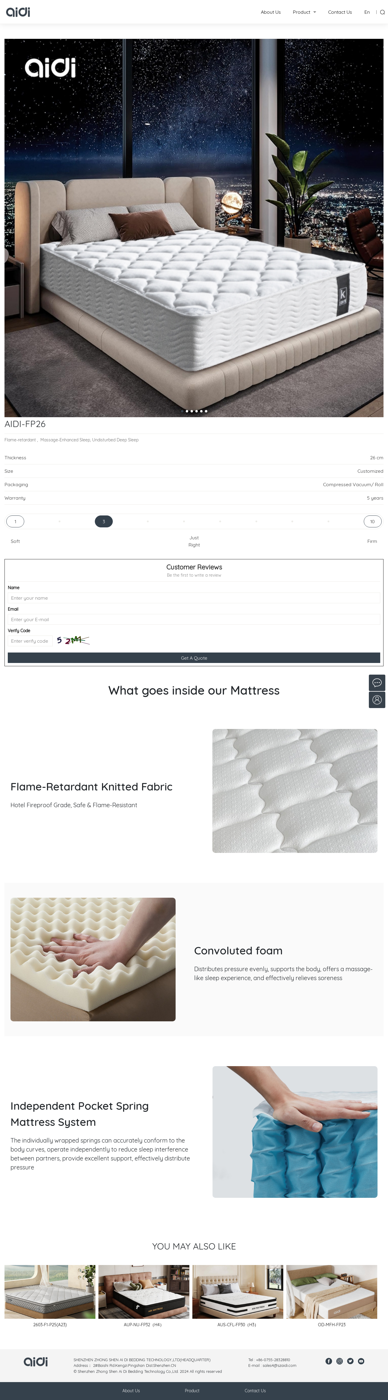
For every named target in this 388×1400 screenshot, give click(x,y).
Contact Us (340, 12)
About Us (271, 12)
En (367, 12)
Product (301, 12)
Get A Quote (194, 658)
